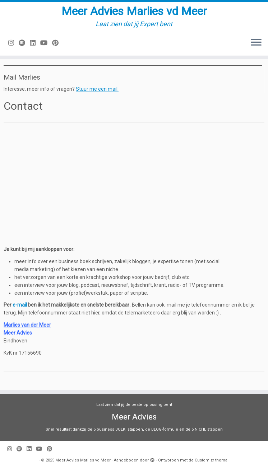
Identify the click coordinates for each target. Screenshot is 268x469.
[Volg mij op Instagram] (13, 43)
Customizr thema (211, 460)
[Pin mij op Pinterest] (57, 43)
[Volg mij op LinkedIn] (35, 43)
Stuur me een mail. (97, 89)
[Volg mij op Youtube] (46, 43)
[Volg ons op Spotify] (24, 43)
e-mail (20, 305)
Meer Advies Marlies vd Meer (134, 11)
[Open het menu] (256, 42)
